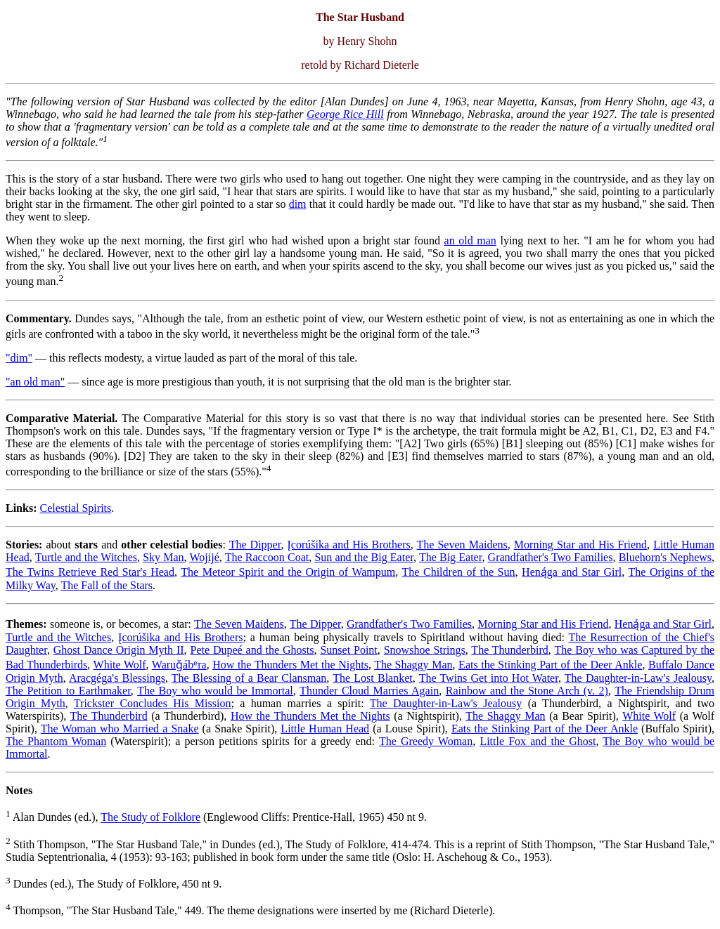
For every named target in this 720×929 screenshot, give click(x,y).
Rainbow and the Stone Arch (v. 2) (527, 691)
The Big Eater (450, 557)
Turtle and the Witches (86, 557)
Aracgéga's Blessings (117, 678)
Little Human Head (325, 728)
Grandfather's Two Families (550, 557)
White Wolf (120, 665)
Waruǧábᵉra (179, 665)
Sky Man (163, 557)
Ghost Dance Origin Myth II (118, 650)
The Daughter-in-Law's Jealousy (638, 678)
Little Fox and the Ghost (538, 741)
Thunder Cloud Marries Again (369, 691)
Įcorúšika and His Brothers (349, 545)
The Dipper (255, 545)
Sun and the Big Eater (363, 557)
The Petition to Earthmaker (68, 691)
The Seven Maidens (462, 545)
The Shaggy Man (413, 665)
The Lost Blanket (372, 678)
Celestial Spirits (75, 508)
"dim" (19, 358)
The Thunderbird (509, 650)
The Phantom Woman (56, 741)
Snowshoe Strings (424, 650)
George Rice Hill (345, 114)
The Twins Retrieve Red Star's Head (90, 572)
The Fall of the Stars (106, 585)
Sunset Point (348, 650)
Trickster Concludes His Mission (152, 703)
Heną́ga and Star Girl (572, 572)
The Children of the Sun (458, 572)
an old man (470, 240)
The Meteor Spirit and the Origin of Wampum (288, 572)
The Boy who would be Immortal (215, 691)
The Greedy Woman (425, 741)
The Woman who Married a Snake (120, 728)
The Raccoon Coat (267, 557)
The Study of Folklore (150, 818)
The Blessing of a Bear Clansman (249, 678)
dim (298, 204)
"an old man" (35, 382)
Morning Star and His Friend (580, 545)
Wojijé (204, 557)
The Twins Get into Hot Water (488, 678)
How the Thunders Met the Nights (290, 665)
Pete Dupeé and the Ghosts (252, 650)
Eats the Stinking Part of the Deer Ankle (550, 665)
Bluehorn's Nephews (665, 557)
